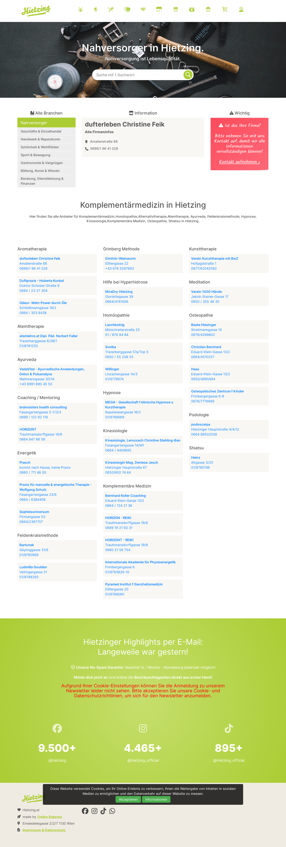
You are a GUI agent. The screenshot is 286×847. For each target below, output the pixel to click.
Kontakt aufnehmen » (239, 162)
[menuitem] (166, 10)
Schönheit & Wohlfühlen (40, 147)
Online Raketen (49, 817)
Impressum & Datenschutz (44, 830)
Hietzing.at (36, 11)
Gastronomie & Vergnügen (42, 163)
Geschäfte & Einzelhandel (41, 131)
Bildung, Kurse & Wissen (40, 171)
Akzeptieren (128, 799)
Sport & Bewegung (35, 155)
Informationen (156, 799)
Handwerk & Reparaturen (40, 139)
